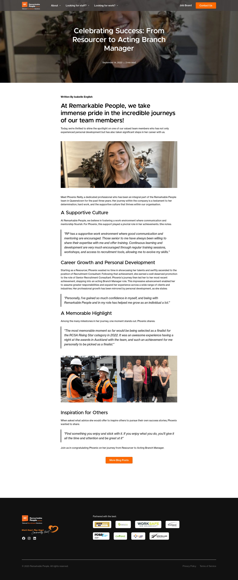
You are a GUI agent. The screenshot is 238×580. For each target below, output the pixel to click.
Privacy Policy (189, 566)
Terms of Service (208, 566)
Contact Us (205, 5)
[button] (56, 5)
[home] (34, 6)
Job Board (186, 5)
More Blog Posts (119, 460)
